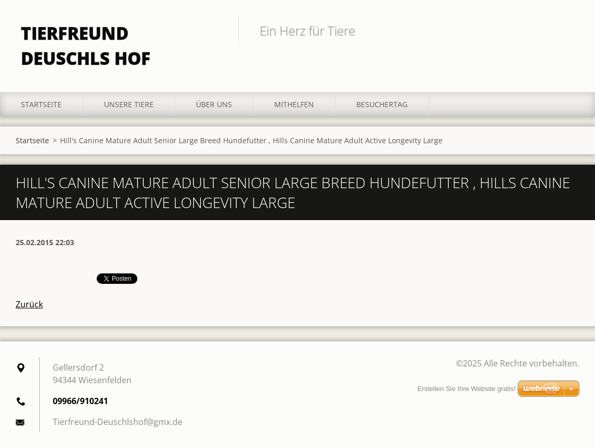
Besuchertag (381, 104)
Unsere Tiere (129, 104)
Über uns (214, 104)
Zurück (29, 304)
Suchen (568, 30)
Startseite (41, 104)
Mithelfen (294, 104)
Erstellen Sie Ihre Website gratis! (466, 389)
